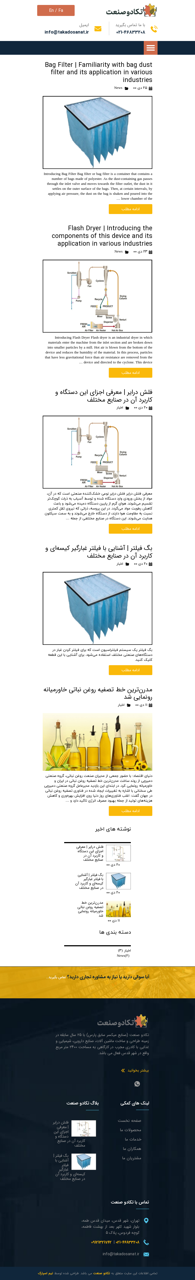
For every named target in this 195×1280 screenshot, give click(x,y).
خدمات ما (133, 1139)
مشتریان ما (131, 1158)
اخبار (120, 407)
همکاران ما (132, 1148)
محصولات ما (130, 1130)
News (118, 88)
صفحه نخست (129, 1120)
